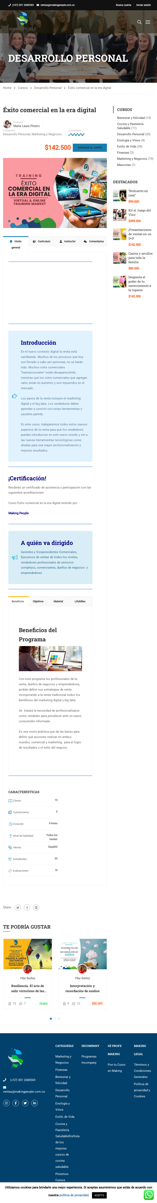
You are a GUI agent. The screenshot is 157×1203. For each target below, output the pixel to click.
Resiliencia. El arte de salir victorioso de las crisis (27, 982)
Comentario (74, 130)
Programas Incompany (89, 1054)
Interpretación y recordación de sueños (82, 982)
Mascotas (124, 165)
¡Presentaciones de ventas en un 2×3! (139, 234)
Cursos (23, 88)
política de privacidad (73, 1195)
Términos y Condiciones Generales (142, 1065)
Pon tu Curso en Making (117, 1062)
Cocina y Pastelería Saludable (65, 1139)
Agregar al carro (89, 147)
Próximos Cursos (61, 1171)
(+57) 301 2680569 (23, 5)
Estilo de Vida (126, 146)
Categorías (9, 130)
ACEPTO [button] (99, 1195)
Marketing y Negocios (47, 134)
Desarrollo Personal (48, 88)
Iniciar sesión (143, 5)
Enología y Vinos (128, 140)
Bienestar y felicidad (131, 118)
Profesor (18, 122)
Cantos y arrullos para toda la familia (140, 257)
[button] (51, 1013)
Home (7, 88)
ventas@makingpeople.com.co (57, 5)
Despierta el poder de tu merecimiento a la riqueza (139, 283)
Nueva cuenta (123, 5)
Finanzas (123, 152)
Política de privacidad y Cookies (142, 1084)
